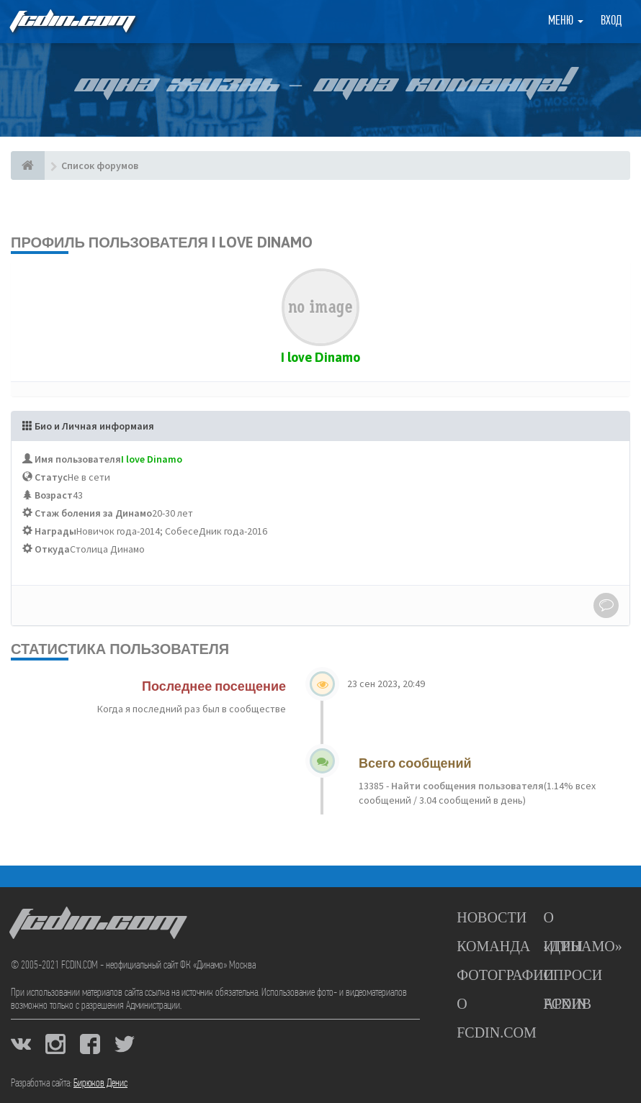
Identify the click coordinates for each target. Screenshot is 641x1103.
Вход (611, 21)
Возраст (54, 495)
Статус (51, 477)
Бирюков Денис (100, 1083)
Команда (493, 946)
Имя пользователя (78, 459)
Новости (491, 917)
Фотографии (505, 975)
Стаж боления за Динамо (93, 513)
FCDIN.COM (71, 21)
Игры (563, 946)
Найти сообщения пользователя (466, 785)
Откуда (52, 549)
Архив (567, 1004)
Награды (55, 531)
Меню (565, 21)
